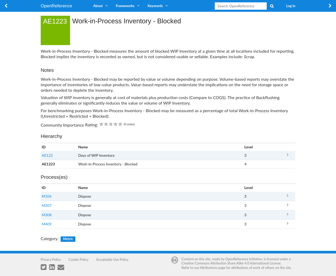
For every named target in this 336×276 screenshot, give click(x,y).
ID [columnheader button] (44, 147)
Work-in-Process (254, 110)
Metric (68, 238)
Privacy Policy (51, 259)
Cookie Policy (78, 259)
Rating (91, 124)
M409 (46, 224)
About (98, 6)
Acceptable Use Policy (112, 259)
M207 (46, 205)
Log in (291, 6)
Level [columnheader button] (248, 147)
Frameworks (125, 6)
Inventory (188, 50)
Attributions (208, 268)
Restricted (78, 115)
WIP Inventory (176, 102)
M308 (46, 215)
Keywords (155, 6)
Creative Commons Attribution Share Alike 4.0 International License (231, 263)
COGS (218, 97)
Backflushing (268, 97)
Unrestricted (53, 115)
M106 (46, 196)
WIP (174, 50)
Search (271, 6)
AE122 (47, 155)
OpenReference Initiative (243, 259)
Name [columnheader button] (83, 147)
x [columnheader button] (287, 147)
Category (49, 238)
